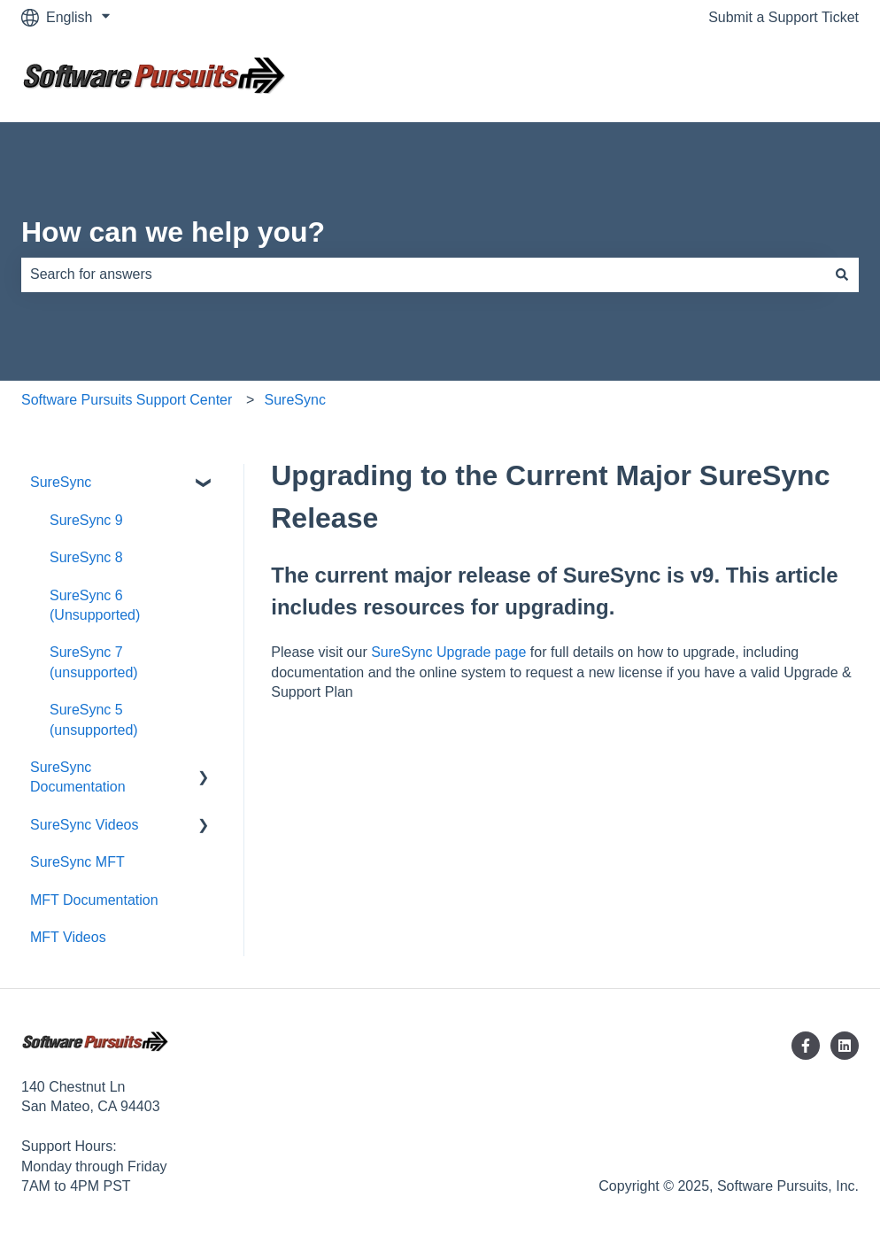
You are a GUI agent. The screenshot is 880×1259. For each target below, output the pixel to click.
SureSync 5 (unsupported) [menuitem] (94, 719)
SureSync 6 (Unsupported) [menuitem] (95, 605)
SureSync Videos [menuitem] (84, 824)
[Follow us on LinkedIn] (844, 1045)
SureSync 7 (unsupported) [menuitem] (94, 662)
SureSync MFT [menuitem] (77, 861)
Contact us (807, 78)
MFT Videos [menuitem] (68, 937)
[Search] (842, 274)
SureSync (295, 399)
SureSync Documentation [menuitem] (78, 777)
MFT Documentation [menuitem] (94, 900)
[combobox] (423, 274)
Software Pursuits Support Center (126, 399)
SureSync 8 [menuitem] (86, 557)
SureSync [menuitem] (60, 482)
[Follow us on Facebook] (805, 1045)
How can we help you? (173, 232)
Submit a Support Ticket (783, 17)
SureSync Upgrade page (448, 652)
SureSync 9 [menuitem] (86, 520)
